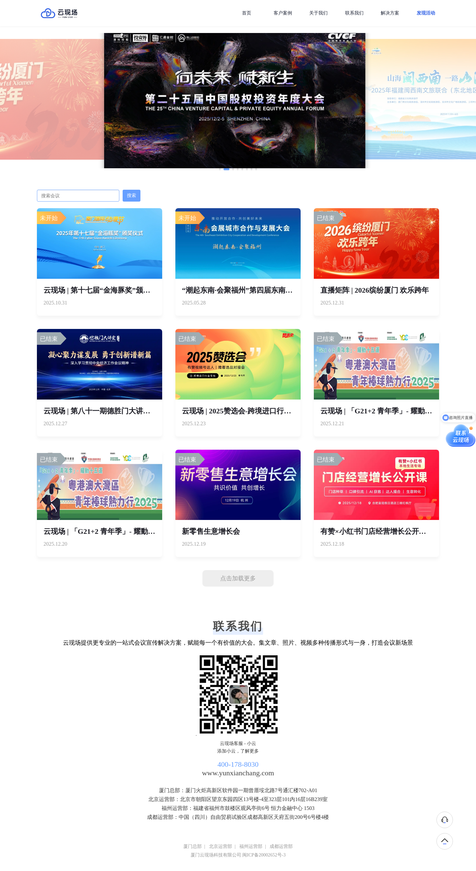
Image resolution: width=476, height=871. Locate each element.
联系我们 (354, 13)
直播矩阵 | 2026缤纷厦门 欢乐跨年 (374, 290)
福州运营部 (250, 846)
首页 (246, 13)
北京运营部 (220, 846)
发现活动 (426, 13)
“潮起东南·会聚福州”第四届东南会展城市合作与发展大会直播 (281, 290)
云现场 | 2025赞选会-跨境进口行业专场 (244, 411)
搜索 (131, 195)
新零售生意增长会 (211, 531)
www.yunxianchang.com (238, 773)
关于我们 (318, 13)
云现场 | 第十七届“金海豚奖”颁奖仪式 (104, 290)
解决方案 (390, 13)
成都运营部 (281, 846)
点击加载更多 (238, 578)
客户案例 (283, 13)
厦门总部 (192, 846)
